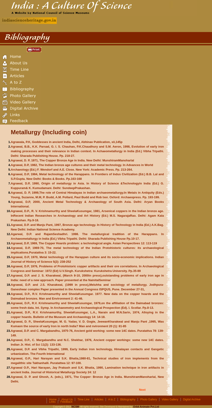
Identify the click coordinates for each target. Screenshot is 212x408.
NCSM (75, 406)
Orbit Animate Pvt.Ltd (146, 406)
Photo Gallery (148, 399)
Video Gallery (170, 399)
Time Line (83, 399)
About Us (67, 399)
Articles (98, 399)
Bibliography (127, 399)
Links (52, 401)
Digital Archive (192, 399)
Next (142, 389)
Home (53, 399)
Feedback (66, 401)
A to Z (111, 399)
